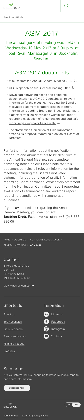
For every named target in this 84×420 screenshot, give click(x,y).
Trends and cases (15, 336)
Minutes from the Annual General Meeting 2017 (41, 80)
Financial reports (14, 343)
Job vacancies (13, 321)
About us (20, 239)
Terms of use (11, 415)
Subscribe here (17, 388)
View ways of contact (17, 285)
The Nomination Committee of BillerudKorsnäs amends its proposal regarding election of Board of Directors (44, 134)
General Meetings (15, 245)
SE (69, 405)
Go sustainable (13, 328)
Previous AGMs (13, 17)
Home (7, 239)
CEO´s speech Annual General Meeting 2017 (39, 88)
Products (9, 350)
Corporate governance (45, 239)
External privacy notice (35, 415)
